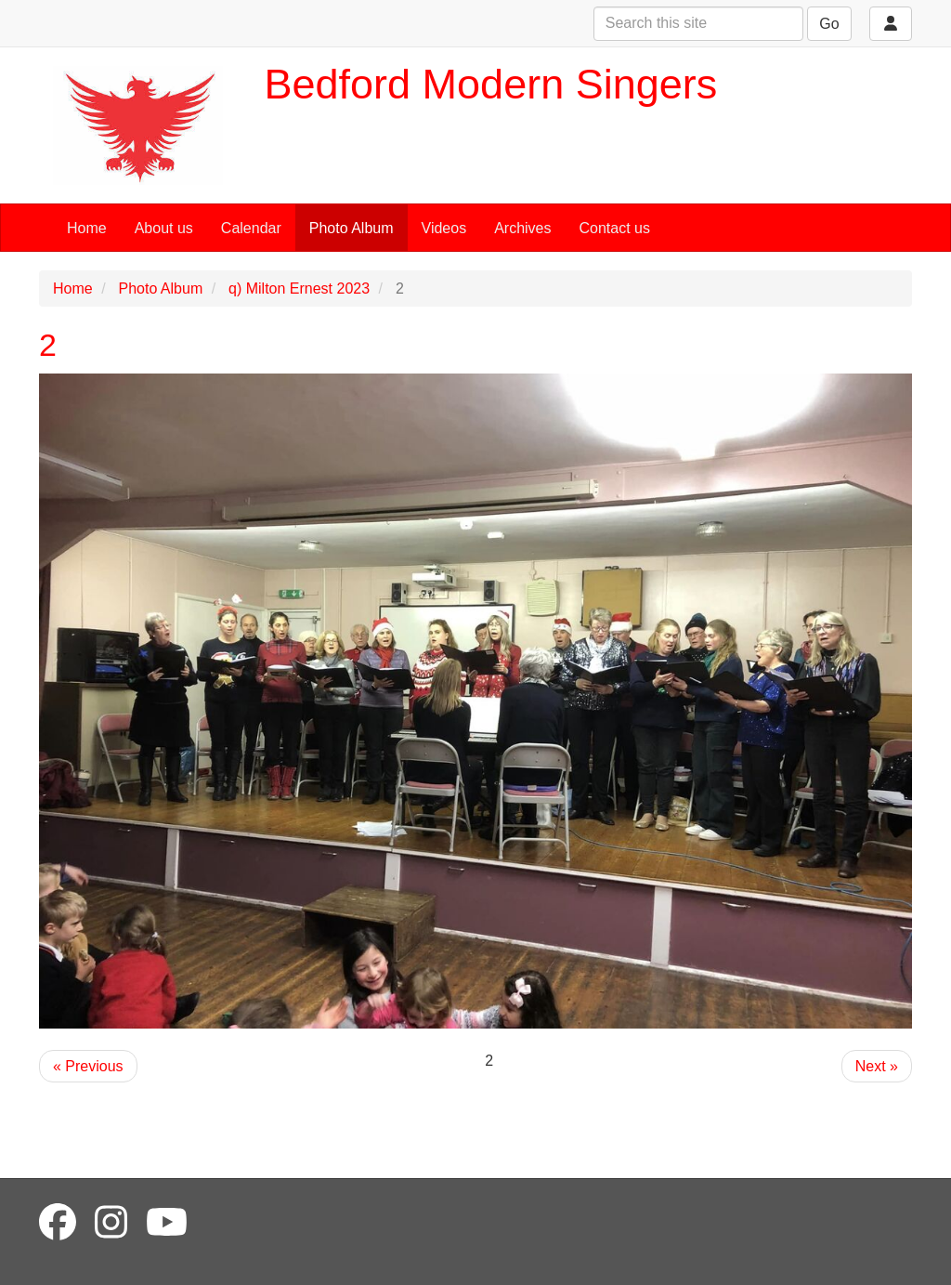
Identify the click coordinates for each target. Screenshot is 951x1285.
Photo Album (351, 228)
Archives (522, 228)
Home (87, 228)
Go (829, 24)
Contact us (615, 228)
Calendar (251, 228)
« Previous (88, 1066)
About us (164, 228)
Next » (876, 1066)
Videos (444, 228)
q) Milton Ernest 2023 (299, 288)
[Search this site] (698, 24)
